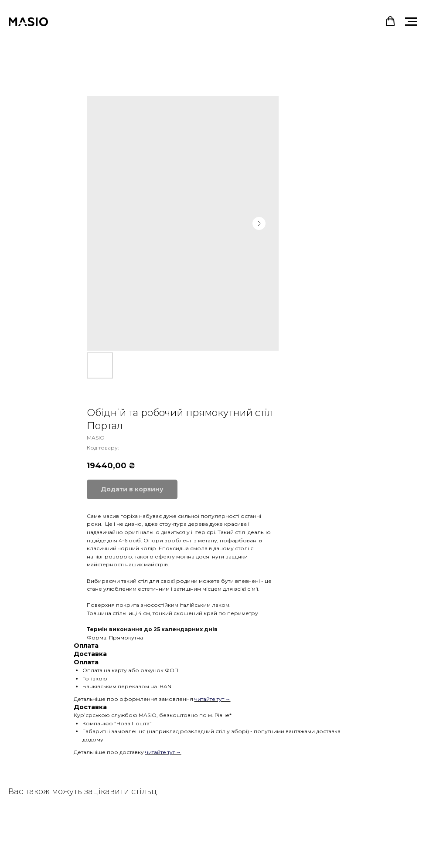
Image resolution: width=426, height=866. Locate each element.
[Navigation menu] (411, 21)
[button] (390, 21)
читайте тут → (212, 699)
